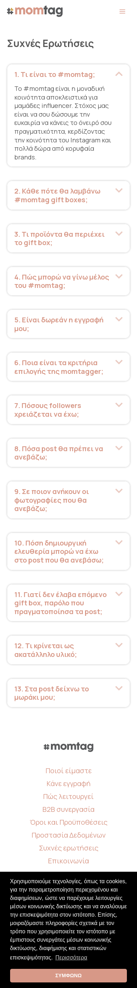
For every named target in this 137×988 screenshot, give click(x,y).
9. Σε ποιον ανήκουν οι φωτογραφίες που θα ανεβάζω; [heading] (51, 500)
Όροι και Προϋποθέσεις (68, 822)
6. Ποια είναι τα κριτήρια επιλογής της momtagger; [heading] (59, 367)
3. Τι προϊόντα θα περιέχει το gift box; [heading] (59, 238)
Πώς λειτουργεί (68, 796)
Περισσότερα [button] (71, 957)
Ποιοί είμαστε (69, 770)
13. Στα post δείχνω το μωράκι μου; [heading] (51, 693)
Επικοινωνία (68, 860)
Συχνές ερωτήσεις (68, 848)
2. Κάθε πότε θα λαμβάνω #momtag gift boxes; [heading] (57, 195)
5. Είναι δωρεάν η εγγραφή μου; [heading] (59, 324)
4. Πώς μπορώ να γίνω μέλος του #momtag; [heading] (61, 281)
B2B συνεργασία (68, 809)
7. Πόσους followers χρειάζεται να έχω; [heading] (47, 409)
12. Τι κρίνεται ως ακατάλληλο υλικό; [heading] (45, 650)
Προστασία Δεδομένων (69, 835)
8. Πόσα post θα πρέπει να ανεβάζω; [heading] (58, 453)
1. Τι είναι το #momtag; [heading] (54, 74)
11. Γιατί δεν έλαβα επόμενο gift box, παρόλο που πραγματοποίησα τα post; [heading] (60, 603)
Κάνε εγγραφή (69, 783)
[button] (119, 74)
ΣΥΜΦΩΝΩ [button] (68, 975)
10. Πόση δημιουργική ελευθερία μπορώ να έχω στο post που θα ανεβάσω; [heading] (59, 551)
